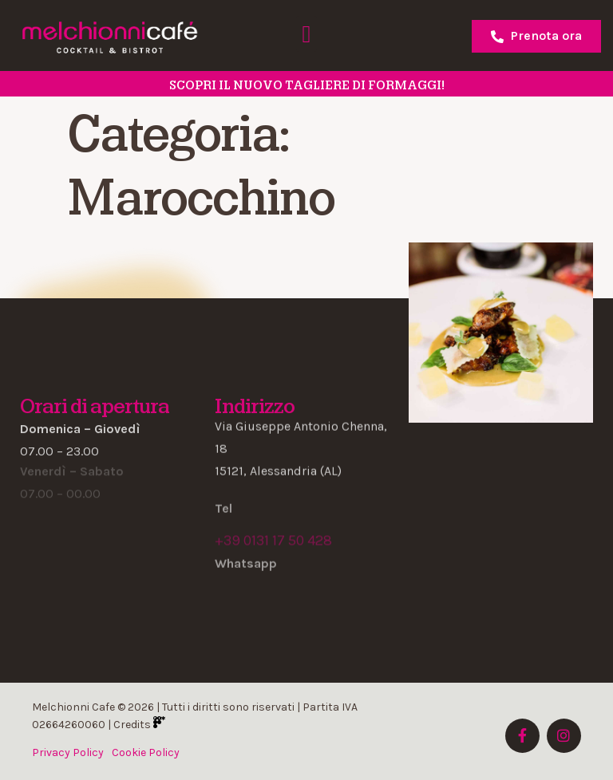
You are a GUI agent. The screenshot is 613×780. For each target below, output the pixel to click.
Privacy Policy (68, 752)
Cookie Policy (146, 752)
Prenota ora (536, 35)
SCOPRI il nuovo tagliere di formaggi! (307, 85)
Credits (139, 724)
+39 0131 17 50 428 (273, 541)
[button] (306, 34)
